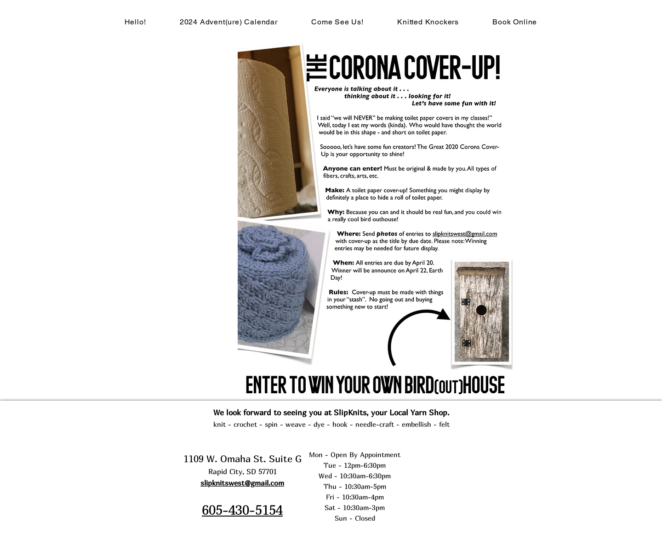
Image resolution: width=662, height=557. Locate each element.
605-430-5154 (242, 509)
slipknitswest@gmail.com (242, 483)
